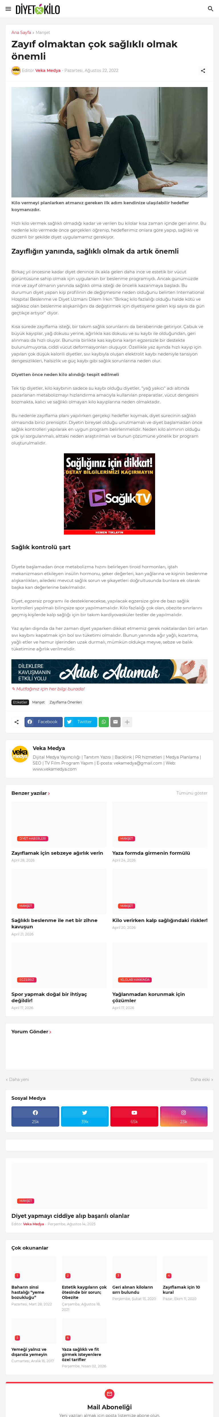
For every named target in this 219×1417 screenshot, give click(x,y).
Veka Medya (49, 748)
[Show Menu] (8, 9)
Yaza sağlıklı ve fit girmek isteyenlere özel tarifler (81, 1354)
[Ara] (211, 9)
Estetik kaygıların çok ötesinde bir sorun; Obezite (84, 1292)
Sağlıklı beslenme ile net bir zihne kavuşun (54, 923)
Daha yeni (19, 1079)
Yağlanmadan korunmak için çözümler (148, 997)
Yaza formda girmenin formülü (151, 853)
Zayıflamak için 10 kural (181, 1290)
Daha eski (200, 1079)
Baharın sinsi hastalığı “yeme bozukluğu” (27, 1292)
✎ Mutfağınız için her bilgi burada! (48, 689)
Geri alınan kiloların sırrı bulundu (132, 1290)
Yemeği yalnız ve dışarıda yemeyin (29, 1352)
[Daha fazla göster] (127, 722)
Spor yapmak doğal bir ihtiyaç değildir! (49, 997)
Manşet (43, 33)
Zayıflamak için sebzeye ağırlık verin (57, 853)
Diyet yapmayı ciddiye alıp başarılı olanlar (70, 1216)
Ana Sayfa (21, 33)
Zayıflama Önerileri (66, 702)
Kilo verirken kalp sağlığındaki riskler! (160, 920)
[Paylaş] (203, 70)
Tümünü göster (192, 793)
